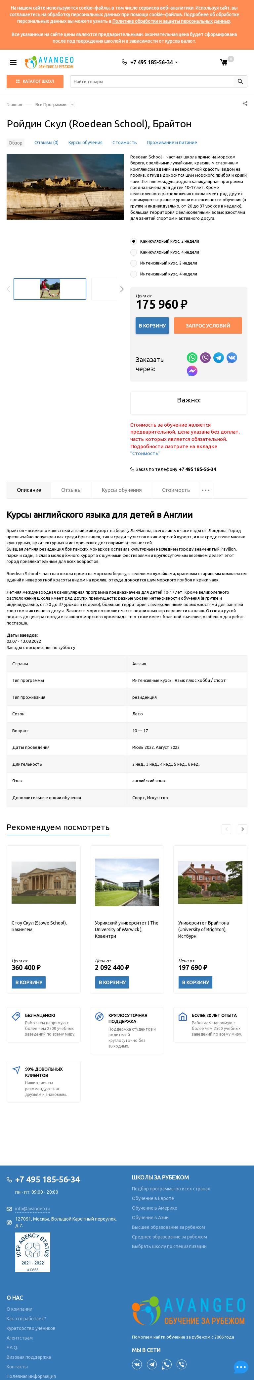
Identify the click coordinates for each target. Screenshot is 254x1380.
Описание (29, 490)
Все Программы (51, 104)
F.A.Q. (12, 1347)
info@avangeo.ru (32, 1208)
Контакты (17, 1366)
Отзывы (71, 490)
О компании (19, 1309)
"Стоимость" (145, 453)
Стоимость (124, 142)
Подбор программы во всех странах (171, 1188)
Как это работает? (26, 1318)
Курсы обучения (85, 142)
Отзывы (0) (46, 142)
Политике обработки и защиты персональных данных (171, 21)
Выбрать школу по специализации (169, 1246)
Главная (14, 104)
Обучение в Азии (150, 1217)
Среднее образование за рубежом (169, 1236)
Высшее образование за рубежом (168, 1227)
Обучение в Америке (154, 1208)
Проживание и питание (172, 142)
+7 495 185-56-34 (197, 469)
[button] (122, 289)
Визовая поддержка (29, 1357)
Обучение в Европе (153, 1198)
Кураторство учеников (31, 1328)
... (205, 487)
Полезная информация (31, 1376)
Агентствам (20, 1338)
